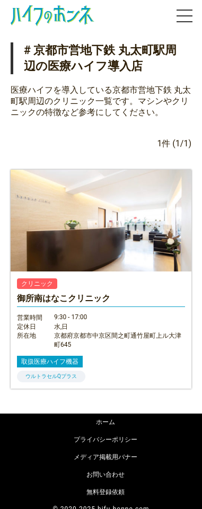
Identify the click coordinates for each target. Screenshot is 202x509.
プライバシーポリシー (105, 439)
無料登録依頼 (105, 492)
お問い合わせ (105, 474)
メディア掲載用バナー (105, 457)
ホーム (105, 422)
